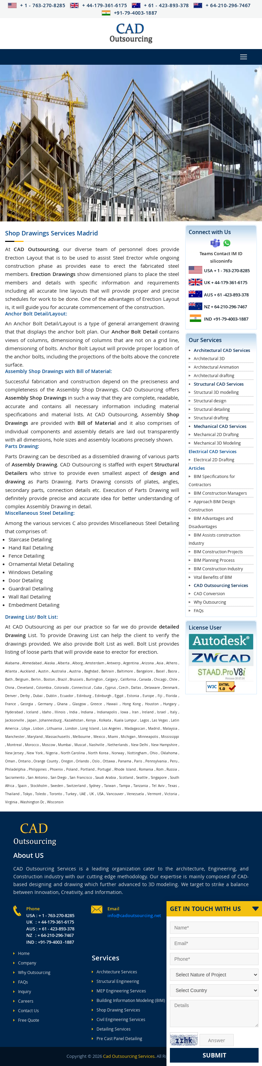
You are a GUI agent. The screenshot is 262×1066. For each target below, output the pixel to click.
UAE (82, 794)
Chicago (160, 679)
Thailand (12, 794)
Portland (87, 769)
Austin (43, 671)
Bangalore (144, 671)
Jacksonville (14, 720)
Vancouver (114, 794)
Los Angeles (111, 728)
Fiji (160, 696)
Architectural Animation (216, 367)
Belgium (21, 679)
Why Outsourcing (210, 602)
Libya (25, 728)
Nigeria (52, 753)
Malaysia (170, 728)
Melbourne (81, 737)
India (73, 712)
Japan (32, 720)
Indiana (87, 712)
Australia (59, 671)
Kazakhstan (73, 720)
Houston (152, 704)
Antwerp (113, 663)
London (71, 728)
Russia (171, 769)
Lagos (144, 720)
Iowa (124, 712)
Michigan (128, 737)
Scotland (126, 777)
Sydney (94, 786)
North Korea (98, 753)
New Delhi (139, 745)
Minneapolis (148, 737)
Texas (172, 786)
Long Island (89, 728)
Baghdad (91, 671)
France (10, 704)
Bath (9, 679)
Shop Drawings (51, 233)
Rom (159, 769)
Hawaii (112, 704)
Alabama (12, 663)
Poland (71, 769)
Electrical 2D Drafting (214, 459)
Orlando (82, 761)
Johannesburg (50, 720)
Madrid (154, 728)
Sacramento (15, 777)
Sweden (56, 786)
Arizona (148, 663)
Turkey (71, 794)
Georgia (26, 704)
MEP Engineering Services (119, 990)
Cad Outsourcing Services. (129, 1056)
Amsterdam (94, 663)
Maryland (35, 737)
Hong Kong (131, 704)
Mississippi (170, 737)
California (128, 679)
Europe (148, 696)
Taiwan (110, 786)
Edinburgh (103, 696)
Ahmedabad (32, 663)
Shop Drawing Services (116, 1010)
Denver (11, 696)
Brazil (62, 679)
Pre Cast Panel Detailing (117, 1038)
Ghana (62, 704)
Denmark (170, 687)
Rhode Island (125, 769)
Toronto (55, 794)
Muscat (80, 745)
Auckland (27, 671)
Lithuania (54, 728)
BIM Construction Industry (218, 568)
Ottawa (109, 761)
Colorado (61, 687)
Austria (75, 671)
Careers (23, 1001)
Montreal (14, 745)
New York (34, 753)
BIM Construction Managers (220, 493)
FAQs (199, 610)
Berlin (36, 679)
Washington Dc (32, 802)
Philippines (38, 769)
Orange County (45, 761)
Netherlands (117, 745)
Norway (118, 753)
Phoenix (56, 769)
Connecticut (81, 687)
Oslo (96, 761)
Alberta (64, 663)
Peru (173, 761)
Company (24, 962)
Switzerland (76, 786)
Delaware (152, 687)
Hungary (169, 704)
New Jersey (14, 753)
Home (21, 953)
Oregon (67, 761)
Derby (25, 696)
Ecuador (66, 696)
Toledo (40, 794)
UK (91, 794)
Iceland (32, 712)
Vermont (154, 794)
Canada (145, 679)
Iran (135, 712)
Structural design (210, 400)
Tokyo (27, 794)
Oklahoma (169, 753)
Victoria (170, 794)
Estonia (133, 696)
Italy (173, 712)
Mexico (99, 737)
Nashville (96, 745)
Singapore (159, 777)
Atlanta (11, 671)
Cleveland (25, 687)
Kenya (91, 720)
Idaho (46, 712)
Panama (124, 761)
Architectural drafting (214, 375)
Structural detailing (212, 409)
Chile (173, 679)
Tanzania (140, 786)
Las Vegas (160, 720)
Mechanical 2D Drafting (216, 434)
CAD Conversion (209, 593)
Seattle (142, 777)
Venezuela (135, 794)
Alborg (77, 663)
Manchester (15, 737)
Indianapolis (107, 712)
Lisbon (38, 728)
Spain (22, 786)
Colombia (44, 687)
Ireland (148, 712)
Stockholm (38, 786)
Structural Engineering (115, 981)
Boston (49, 679)
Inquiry (22, 991)
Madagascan (135, 728)
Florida (171, 696)
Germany (45, 704)
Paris (138, 761)
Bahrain (107, 671)
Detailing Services (111, 1029)
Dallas (136, 687)
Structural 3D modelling (216, 392)
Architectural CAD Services (222, 350)
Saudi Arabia (105, 777)
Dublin (51, 696)
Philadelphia (15, 769)
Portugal (104, 769)
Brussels (76, 679)
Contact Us (26, 1010)
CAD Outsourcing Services (221, 585)
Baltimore (125, 671)
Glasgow (79, 704)
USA (100, 794)
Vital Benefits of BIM (213, 577)
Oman (10, 761)
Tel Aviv (158, 786)
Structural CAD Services (219, 384)
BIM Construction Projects (218, 551)
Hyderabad (14, 712)
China (9, 687)
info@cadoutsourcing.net (134, 915)
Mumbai (64, 745)
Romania (146, 769)
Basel (160, 671)
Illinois (60, 712)
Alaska (49, 663)
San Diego (58, 777)
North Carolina (73, 753)
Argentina (131, 663)
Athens (171, 663)
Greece (96, 704)
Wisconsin (55, 802)
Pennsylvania (156, 761)
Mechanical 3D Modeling (217, 443)
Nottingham (137, 753)
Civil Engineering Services (118, 1019)
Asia (160, 663)
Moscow (48, 745)
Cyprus (110, 687)
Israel (161, 712)
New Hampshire (164, 745)
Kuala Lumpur (125, 720)
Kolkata (105, 720)
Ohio (154, 753)
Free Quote (26, 1020)
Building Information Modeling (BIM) (128, 1000)
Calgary (111, 679)
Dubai (38, 696)
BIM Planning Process (214, 560)
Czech (123, 687)
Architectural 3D (209, 358)
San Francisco (81, 777)
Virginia (11, 802)
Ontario (24, 761)
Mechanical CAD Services (220, 426)
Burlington (94, 679)
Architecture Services (114, 971)
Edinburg (84, 696)
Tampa (124, 786)
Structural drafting (211, 417)
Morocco (32, 745)
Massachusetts (57, 737)
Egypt (119, 696)
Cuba (98, 687)
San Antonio (37, 777)
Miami (113, 737)
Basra (172, 671)
